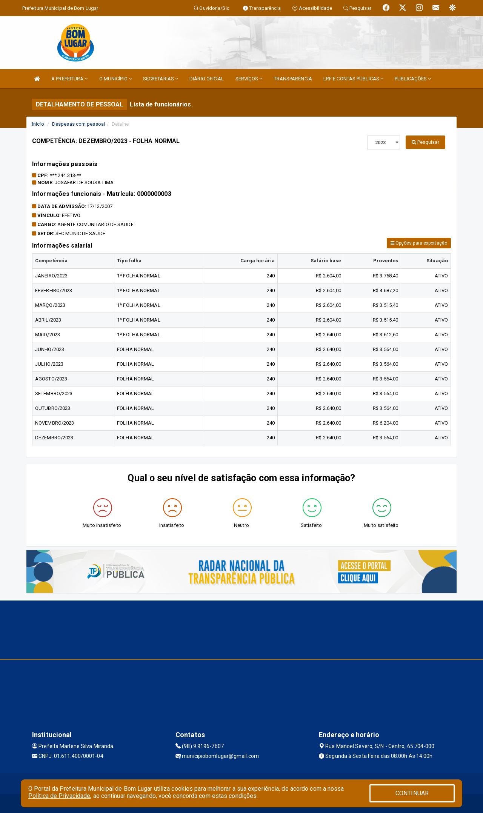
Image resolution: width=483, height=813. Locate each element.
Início (38, 124)
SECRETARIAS (160, 79)
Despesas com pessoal (78, 124)
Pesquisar (425, 142)
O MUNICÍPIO (115, 79)
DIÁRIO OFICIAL (206, 79)
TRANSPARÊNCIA (293, 79)
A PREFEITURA (69, 79)
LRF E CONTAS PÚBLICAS (353, 79)
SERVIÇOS (249, 79)
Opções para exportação (419, 243)
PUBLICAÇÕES (413, 79)
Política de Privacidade (59, 795)
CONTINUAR (412, 793)
